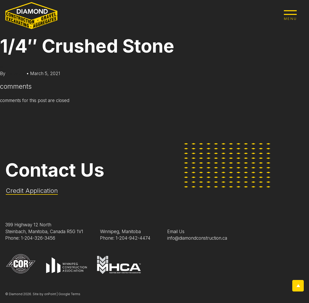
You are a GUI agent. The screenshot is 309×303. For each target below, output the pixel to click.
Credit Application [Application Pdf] (32, 190)
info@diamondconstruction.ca (197, 238)
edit (3, 66)
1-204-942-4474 (133, 238)
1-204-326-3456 (38, 238)
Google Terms (69, 294)
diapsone (16, 73)
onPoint (50, 294)
